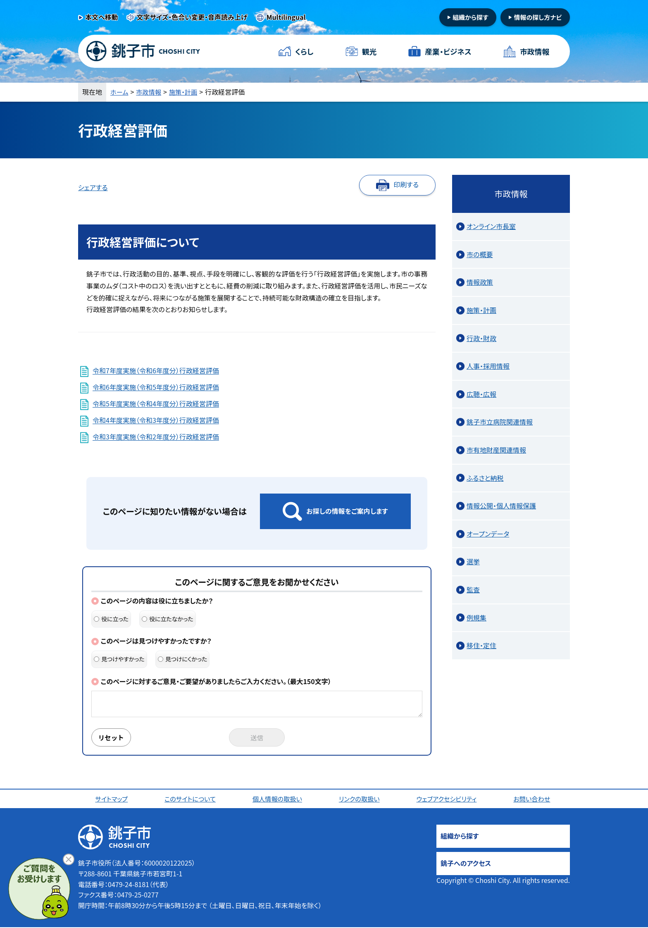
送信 (257, 737)
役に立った (111, 619)
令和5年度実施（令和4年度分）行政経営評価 (156, 404)
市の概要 (480, 254)
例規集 (476, 618)
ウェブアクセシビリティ (448, 799)
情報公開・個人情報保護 (501, 506)
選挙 (473, 561)
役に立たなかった (167, 619)
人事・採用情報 (488, 366)
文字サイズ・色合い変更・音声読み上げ (192, 17)
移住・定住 (481, 645)
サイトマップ (112, 799)
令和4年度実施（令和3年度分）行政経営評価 (156, 420)
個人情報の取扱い (278, 799)
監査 (473, 589)
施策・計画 (186, 92)
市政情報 (534, 51)
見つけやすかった (119, 659)
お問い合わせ (533, 799)
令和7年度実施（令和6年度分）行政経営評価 (156, 371)
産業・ (448, 51)
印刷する (406, 184)
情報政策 (480, 282)
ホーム (119, 92)
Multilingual (286, 17)
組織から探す (470, 17)
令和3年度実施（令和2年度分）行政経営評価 (156, 437)
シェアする (93, 187)
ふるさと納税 (485, 478)
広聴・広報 (481, 394)
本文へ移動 (101, 17)
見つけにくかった (182, 659)
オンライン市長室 (491, 226)
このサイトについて (191, 799)
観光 (369, 51)
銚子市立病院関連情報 (500, 422)
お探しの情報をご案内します (347, 511)
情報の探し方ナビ (538, 17)
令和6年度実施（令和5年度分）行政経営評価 (156, 387)
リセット (112, 737)
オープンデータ (488, 534)
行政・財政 (481, 338)
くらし (304, 51)
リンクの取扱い (360, 799)
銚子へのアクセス (466, 864)
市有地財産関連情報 (496, 450)
